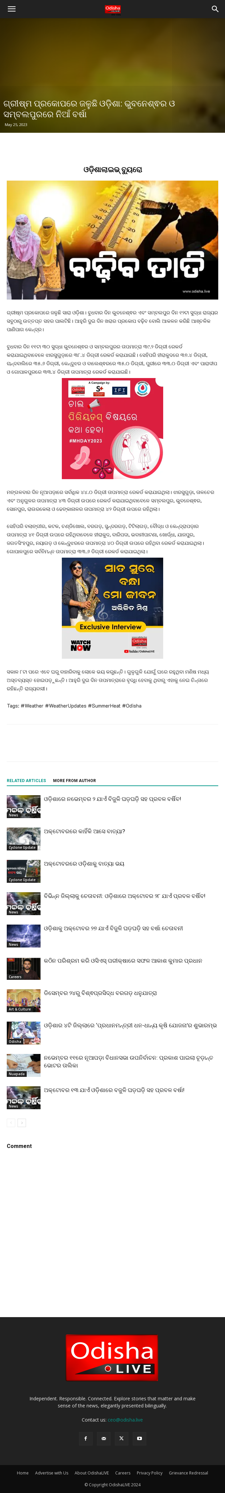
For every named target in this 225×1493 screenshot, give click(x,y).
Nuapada (17, 1073)
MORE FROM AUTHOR (74, 780)
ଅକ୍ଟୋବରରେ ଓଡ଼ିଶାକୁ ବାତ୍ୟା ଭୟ (84, 863)
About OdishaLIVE (92, 1473)
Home (23, 1473)
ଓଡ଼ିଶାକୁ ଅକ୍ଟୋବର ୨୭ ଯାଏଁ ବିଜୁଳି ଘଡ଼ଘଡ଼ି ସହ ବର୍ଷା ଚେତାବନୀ (113, 928)
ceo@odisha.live (125, 1420)
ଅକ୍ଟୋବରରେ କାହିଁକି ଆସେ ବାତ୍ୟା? (84, 831)
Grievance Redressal (188, 1473)
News (13, 815)
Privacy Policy (149, 1473)
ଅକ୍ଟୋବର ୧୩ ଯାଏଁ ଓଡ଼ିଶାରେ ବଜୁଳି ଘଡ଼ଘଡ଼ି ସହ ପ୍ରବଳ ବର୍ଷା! (114, 1090)
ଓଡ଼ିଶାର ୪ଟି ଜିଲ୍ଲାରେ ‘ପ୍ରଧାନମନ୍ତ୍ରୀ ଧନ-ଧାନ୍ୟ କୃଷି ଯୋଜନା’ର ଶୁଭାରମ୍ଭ (130, 1025)
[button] (11, 9)
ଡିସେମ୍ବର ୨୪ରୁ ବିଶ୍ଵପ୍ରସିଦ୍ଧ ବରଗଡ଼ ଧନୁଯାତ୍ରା (100, 993)
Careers (15, 976)
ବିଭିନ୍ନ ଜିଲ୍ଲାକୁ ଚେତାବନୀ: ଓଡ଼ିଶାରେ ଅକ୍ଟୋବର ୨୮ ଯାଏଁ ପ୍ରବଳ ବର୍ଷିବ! (124, 896)
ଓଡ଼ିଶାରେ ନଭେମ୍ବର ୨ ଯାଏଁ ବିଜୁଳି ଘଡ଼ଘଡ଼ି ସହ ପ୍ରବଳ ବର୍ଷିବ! (112, 799)
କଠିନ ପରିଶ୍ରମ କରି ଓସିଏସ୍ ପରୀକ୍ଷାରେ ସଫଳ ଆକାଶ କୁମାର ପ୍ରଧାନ (123, 960)
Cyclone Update (22, 847)
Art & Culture (20, 1009)
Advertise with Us (51, 1473)
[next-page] (22, 1123)
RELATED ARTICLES (26, 780)
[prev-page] (11, 1123)
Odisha (15, 1041)
